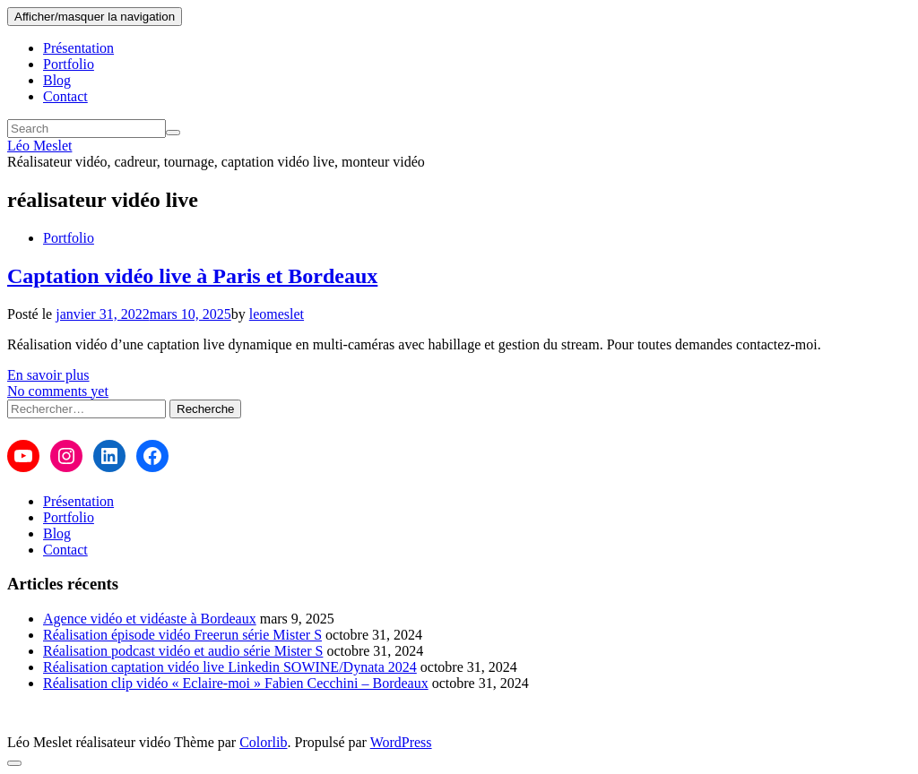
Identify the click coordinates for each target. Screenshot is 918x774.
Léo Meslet (39, 145)
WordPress (401, 742)
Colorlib (263, 742)
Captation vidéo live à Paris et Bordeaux (192, 276)
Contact (65, 96)
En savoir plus (48, 375)
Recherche (205, 409)
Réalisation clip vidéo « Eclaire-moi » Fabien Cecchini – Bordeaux (236, 683)
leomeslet (276, 314)
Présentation (78, 48)
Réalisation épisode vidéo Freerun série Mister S (182, 634)
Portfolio (68, 64)
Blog (57, 80)
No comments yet (57, 391)
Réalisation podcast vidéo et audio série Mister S (183, 650)
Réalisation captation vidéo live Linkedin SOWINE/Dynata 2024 (230, 667)
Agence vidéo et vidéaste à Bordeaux (149, 618)
